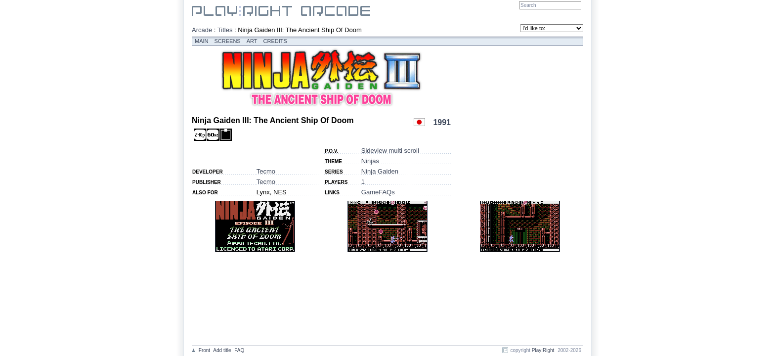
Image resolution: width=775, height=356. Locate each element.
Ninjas (370, 161)
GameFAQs (378, 192)
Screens (228, 41)
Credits (275, 41)
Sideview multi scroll (390, 150)
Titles (225, 30)
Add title (222, 350)
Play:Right (543, 350)
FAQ (239, 350)
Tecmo (266, 171)
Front (204, 350)
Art (252, 41)
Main (202, 41)
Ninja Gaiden (379, 171)
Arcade (202, 30)
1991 (442, 122)
